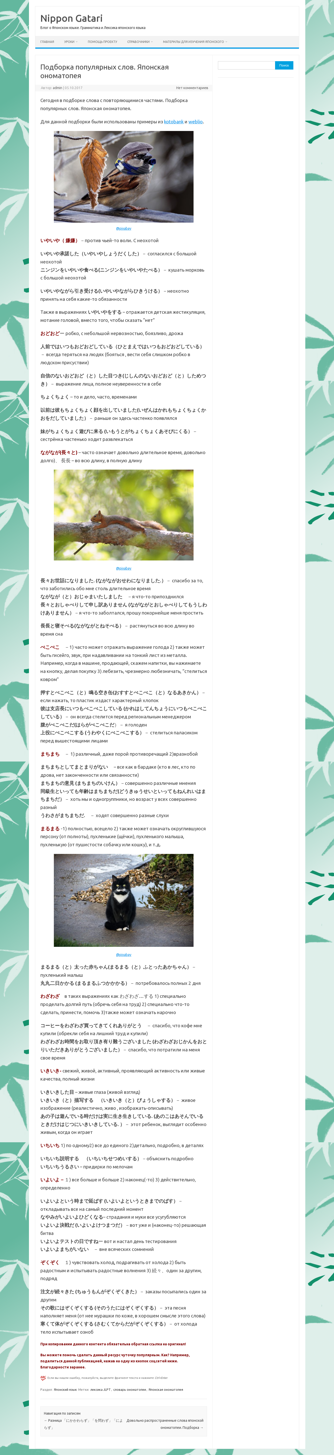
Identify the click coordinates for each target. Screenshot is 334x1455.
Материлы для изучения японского (193, 41)
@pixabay (123, 228)
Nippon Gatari (71, 18)
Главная (47, 41)
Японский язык (65, 1389)
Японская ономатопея (166, 1389)
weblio (195, 121)
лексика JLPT (100, 1389)
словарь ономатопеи (129, 1389)
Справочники (138, 41)
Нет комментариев (192, 88)
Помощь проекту (102, 41)
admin (57, 88)
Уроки (69, 41)
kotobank (174, 121)
